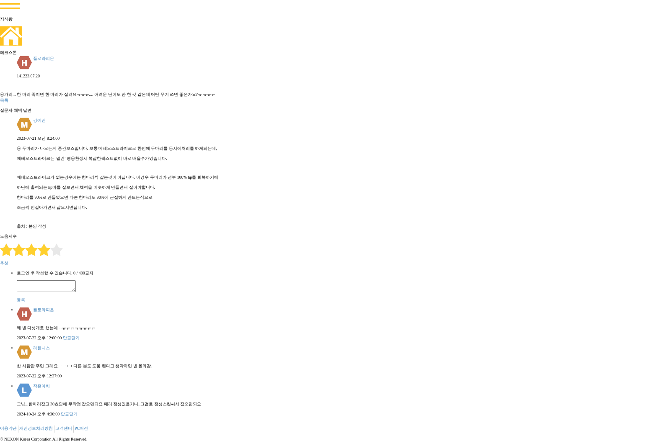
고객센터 (63, 428)
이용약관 (8, 428)
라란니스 (41, 348)
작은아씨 (41, 386)
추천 (4, 263)
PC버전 (81, 428)
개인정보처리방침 (36, 428)
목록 (4, 100)
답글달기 (71, 338)
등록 (21, 299)
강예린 (39, 120)
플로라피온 (43, 58)
